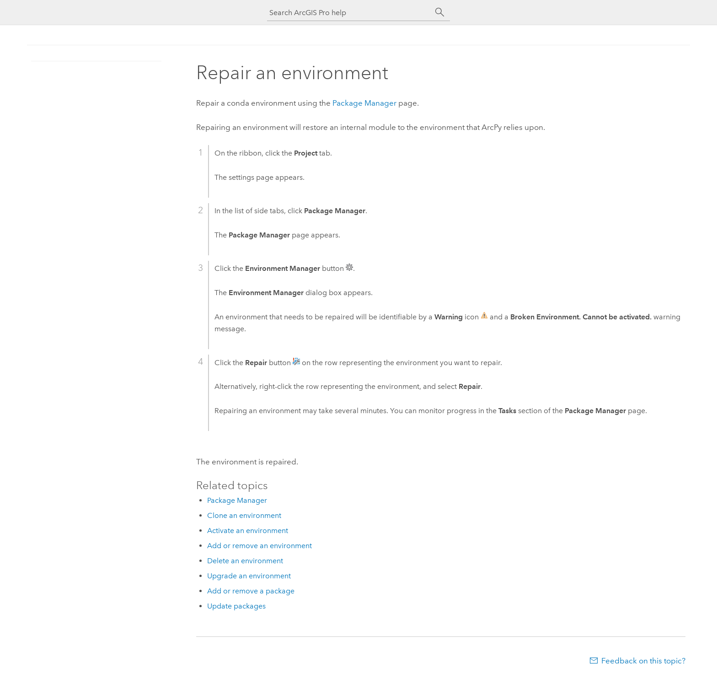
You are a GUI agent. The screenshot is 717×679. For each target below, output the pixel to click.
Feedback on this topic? (643, 660)
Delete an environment (245, 560)
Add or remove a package (250, 591)
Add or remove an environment (259, 545)
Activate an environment (247, 530)
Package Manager (364, 103)
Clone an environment (244, 515)
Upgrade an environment (249, 575)
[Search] (439, 12)
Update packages (236, 606)
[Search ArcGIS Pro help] (349, 13)
